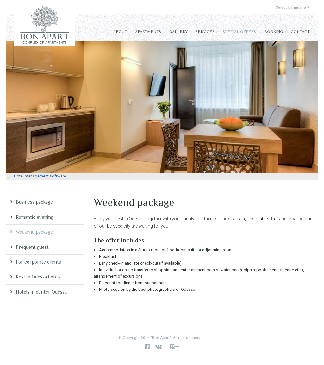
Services (205, 31)
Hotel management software (40, 176)
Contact (300, 31)
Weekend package (34, 232)
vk (160, 347)
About (120, 31)
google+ (174, 347)
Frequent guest (32, 247)
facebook (147, 347)
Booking (273, 31)
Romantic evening (34, 217)
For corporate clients (38, 262)
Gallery (178, 31)
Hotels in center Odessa (41, 292)
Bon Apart (44, 26)
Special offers (239, 31)
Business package (34, 202)
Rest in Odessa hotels (38, 276)
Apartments (148, 31)
